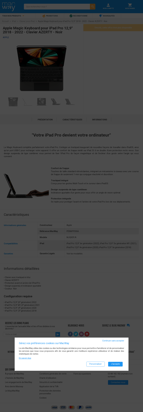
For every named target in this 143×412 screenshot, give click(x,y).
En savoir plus (25, 358)
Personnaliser (95, 364)
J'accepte (115, 364)
